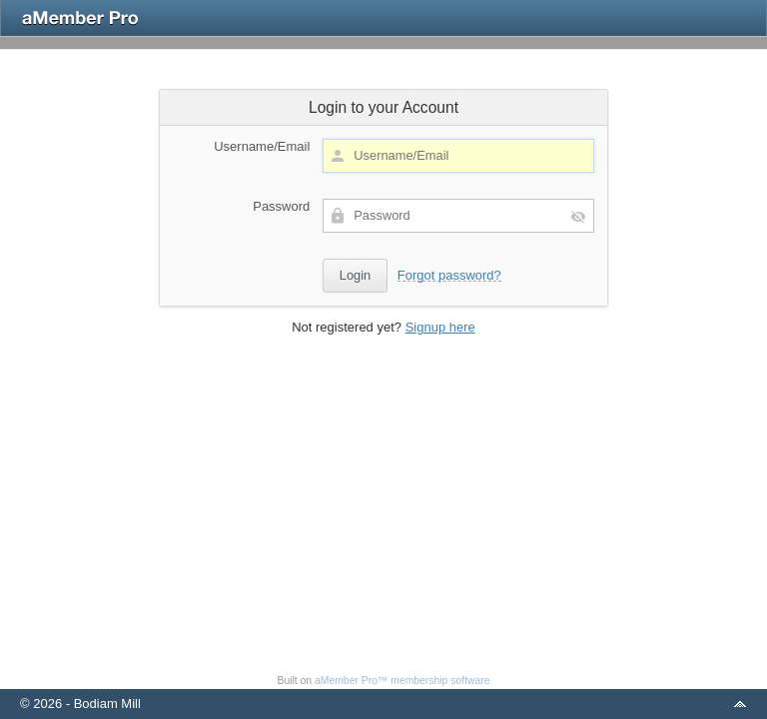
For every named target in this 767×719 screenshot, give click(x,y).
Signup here (440, 327)
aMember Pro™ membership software (402, 680)
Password (281, 206)
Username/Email (262, 146)
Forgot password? (449, 275)
